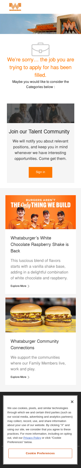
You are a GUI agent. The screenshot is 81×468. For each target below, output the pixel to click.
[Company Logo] (15, 7)
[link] (40, 172)
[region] (40, 430)
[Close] (72, 401)
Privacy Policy (32, 437)
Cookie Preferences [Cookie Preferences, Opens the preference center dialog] (40, 453)
